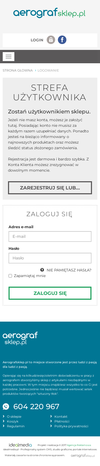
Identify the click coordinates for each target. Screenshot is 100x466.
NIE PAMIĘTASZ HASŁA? (65, 270)
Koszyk (12, 421)
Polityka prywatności (71, 426)
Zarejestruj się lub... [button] (50, 188)
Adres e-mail (21, 226)
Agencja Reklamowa (79, 445)
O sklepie (14, 416)
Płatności (61, 421)
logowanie (48, 70)
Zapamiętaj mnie (27, 275)
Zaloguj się (50, 293)
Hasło (14, 248)
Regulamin (16, 426)
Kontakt (60, 416)
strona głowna (18, 70)
